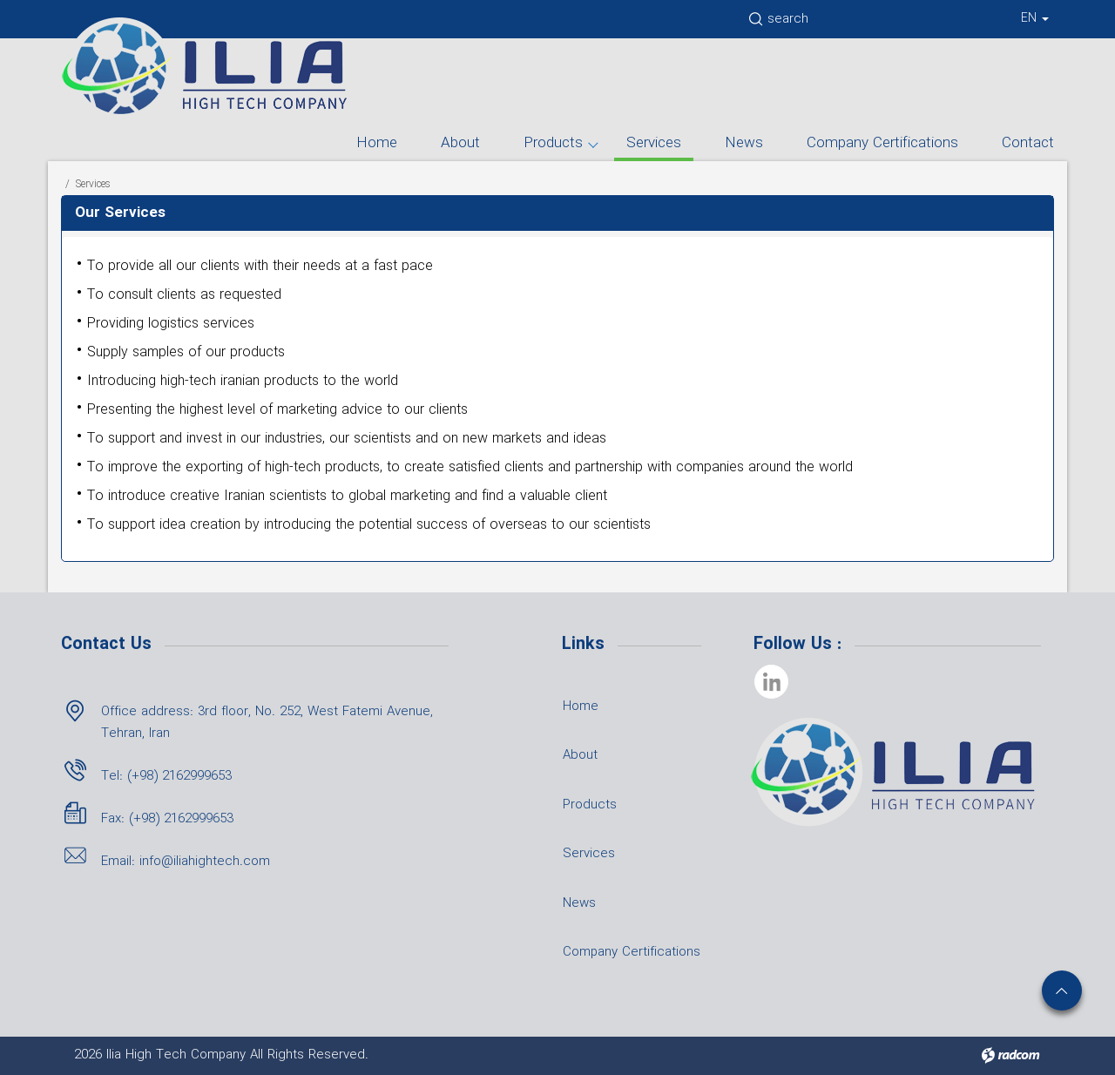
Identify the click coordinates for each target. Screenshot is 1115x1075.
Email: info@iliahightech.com (185, 861)
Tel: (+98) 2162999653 (166, 776)
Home (376, 143)
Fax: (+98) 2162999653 (167, 818)
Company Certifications (882, 143)
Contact (1028, 143)
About (460, 143)
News (744, 143)
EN (1035, 18)
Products (553, 143)
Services (653, 143)
